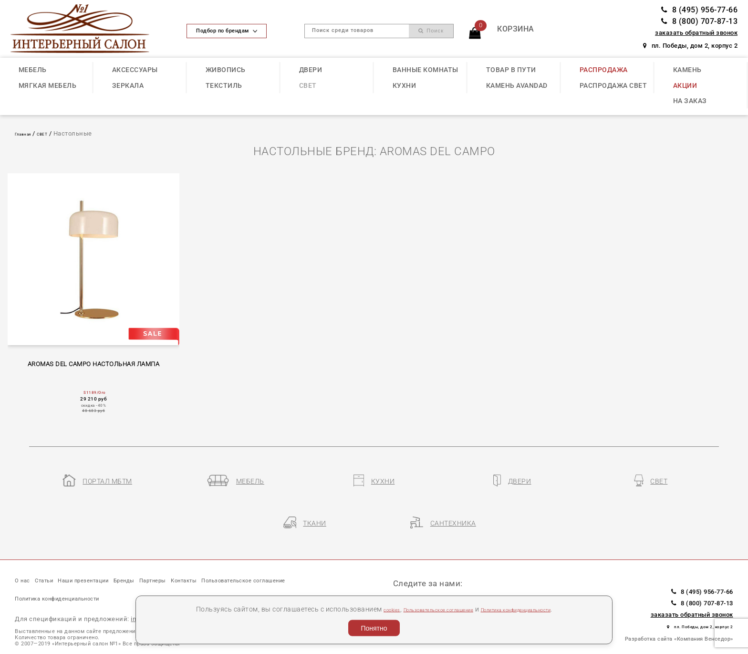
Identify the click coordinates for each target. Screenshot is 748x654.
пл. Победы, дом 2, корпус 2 (690, 45)
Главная (28, 133)
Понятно (374, 628)
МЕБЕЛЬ (33, 70)
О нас (26, 556)
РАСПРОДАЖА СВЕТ (613, 85)
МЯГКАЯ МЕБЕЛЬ (48, 85)
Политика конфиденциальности (536, 608)
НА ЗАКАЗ (690, 101)
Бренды (180, 556)
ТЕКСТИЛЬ (224, 85)
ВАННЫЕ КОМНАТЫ (425, 70)
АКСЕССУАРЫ (135, 70)
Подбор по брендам (226, 31)
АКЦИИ (685, 85)
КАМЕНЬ (687, 70)
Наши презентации (118, 556)
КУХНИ (404, 85)
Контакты (270, 556)
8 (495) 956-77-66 (699, 9)
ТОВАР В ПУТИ (511, 70)
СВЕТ (308, 85)
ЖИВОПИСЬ (226, 70)
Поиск (431, 31)
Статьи (59, 556)
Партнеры (223, 556)
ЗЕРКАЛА (128, 85)
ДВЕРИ (310, 70)
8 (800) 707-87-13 (699, 21)
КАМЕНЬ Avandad (517, 85)
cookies (357, 608)
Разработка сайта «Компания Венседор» (679, 614)
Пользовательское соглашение (424, 608)
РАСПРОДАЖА (604, 70)
